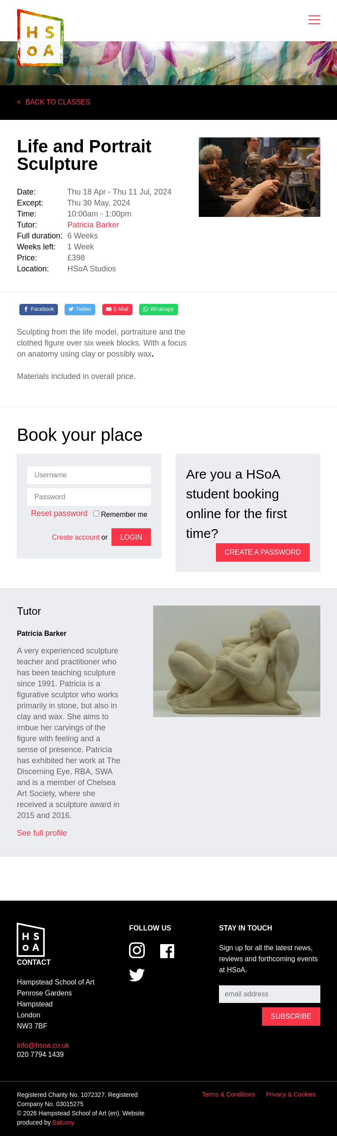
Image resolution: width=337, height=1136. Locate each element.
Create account (76, 537)
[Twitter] (80, 309)
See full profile (42, 833)
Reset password (59, 513)
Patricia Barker (93, 224)
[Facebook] (38, 309)
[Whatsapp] (158, 309)
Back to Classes (57, 102)
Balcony (63, 1122)
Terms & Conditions (228, 1094)
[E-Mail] (117, 309)
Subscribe (234, 979)
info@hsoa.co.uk (43, 1045)
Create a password (263, 552)
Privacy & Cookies (291, 1094)
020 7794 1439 (40, 1054)
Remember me (120, 514)
